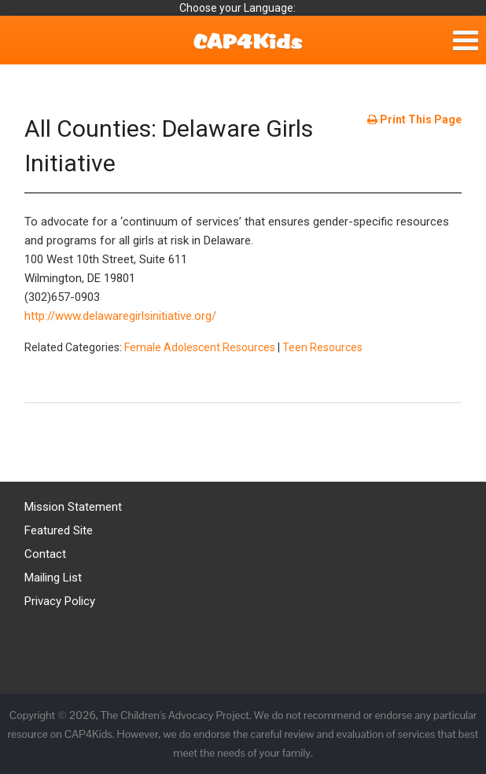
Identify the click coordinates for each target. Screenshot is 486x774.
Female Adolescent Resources (199, 347)
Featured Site (58, 530)
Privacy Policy (59, 601)
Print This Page (414, 119)
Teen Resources (322, 347)
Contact (45, 554)
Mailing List (53, 577)
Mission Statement (73, 507)
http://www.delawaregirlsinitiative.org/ (120, 316)
